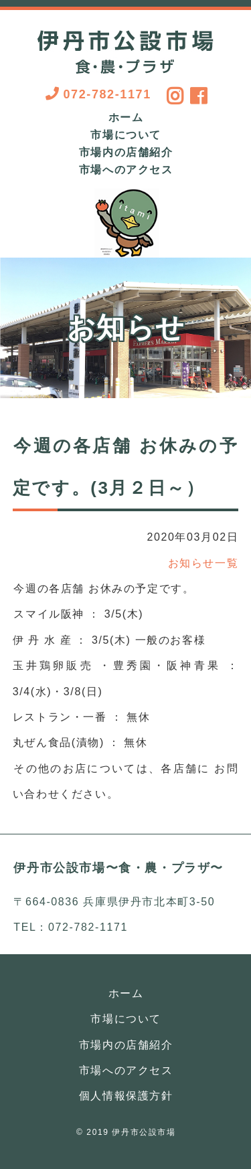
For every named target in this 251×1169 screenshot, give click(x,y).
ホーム (126, 117)
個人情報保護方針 (126, 1095)
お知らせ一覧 (203, 563)
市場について (125, 135)
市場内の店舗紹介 (126, 152)
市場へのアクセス (126, 170)
